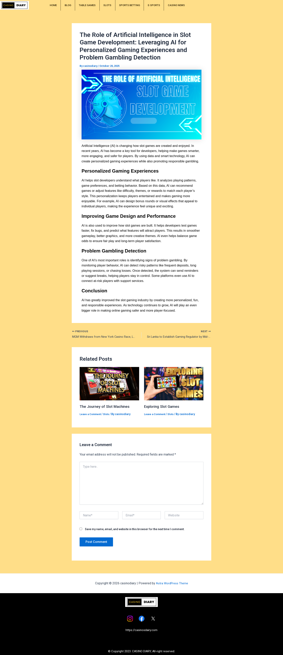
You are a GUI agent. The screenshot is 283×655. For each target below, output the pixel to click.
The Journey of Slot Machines (106, 407)
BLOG (76, 5)
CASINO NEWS (216, 5)
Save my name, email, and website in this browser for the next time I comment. (135, 529)
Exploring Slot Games (163, 407)
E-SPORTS (188, 5)
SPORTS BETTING (156, 5)
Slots (108, 414)
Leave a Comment (91, 414)
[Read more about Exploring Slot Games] (174, 384)
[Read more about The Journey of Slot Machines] (109, 384)
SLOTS (127, 5)
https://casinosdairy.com (141, 630)
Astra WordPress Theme (172, 583)
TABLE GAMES (101, 5)
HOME (56, 5)
